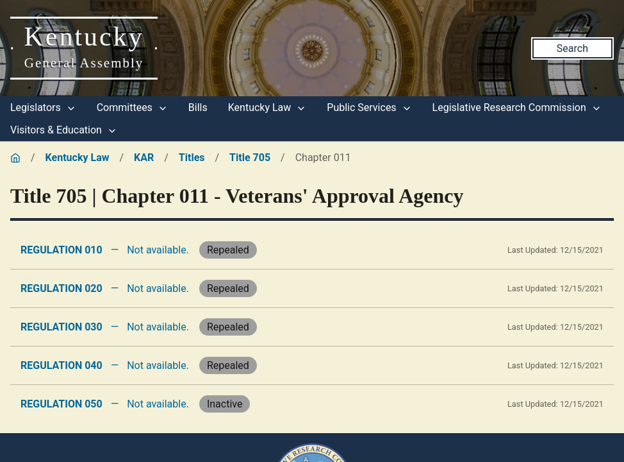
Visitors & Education (63, 130)
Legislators (43, 107)
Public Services (369, 107)
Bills (198, 107)
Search (572, 48)
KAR (144, 157)
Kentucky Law (267, 107)
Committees (132, 107)
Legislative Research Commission (517, 107)
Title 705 (249, 157)
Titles (192, 157)
